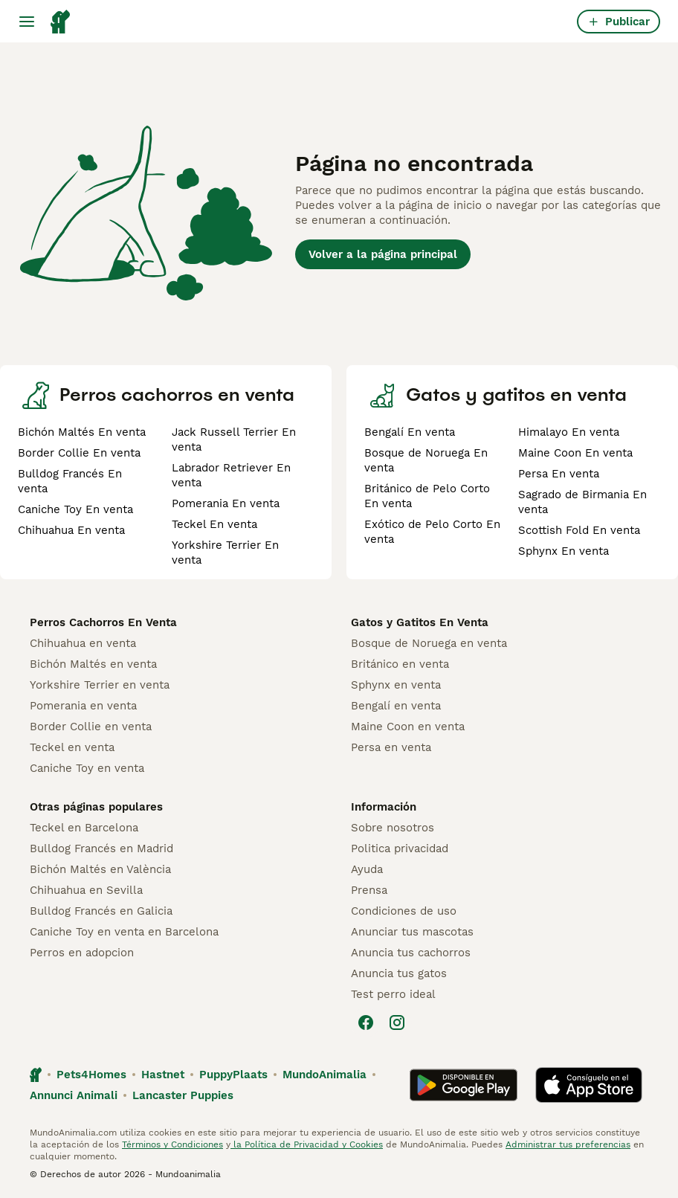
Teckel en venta (72, 747)
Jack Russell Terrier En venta (234, 439)
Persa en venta (391, 747)
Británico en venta (400, 664)
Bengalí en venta (396, 705)
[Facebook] (366, 1022)
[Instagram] (397, 1022)
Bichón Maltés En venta (82, 432)
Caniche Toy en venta (87, 768)
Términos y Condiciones (172, 1144)
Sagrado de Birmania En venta (582, 502)
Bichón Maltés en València (100, 869)
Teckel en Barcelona (84, 827)
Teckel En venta (214, 524)
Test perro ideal (393, 994)
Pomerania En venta (226, 503)
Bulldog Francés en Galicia (101, 911)
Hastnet (162, 1074)
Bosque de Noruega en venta (429, 643)
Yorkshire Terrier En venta (225, 552)
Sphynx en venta (396, 685)
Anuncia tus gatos (399, 973)
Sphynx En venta (563, 551)
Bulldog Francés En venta (70, 481)
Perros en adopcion (82, 952)
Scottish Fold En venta (579, 530)
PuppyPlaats (233, 1074)
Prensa (369, 890)
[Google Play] (463, 1085)
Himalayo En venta (568, 432)
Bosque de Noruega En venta (426, 460)
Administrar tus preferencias (568, 1144)
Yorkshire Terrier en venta (100, 685)
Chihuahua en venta (83, 643)
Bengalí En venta (409, 432)
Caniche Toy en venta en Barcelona (124, 931)
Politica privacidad (399, 848)
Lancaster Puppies (182, 1095)
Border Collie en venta (91, 726)
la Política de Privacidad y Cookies (306, 1144)
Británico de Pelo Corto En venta (427, 496)
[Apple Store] (588, 1085)
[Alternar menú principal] (27, 21)
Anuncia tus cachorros (411, 952)
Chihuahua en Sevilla (86, 890)
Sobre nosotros (392, 827)
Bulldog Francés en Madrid (101, 848)
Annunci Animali (73, 1095)
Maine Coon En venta (575, 453)
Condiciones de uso (403, 911)
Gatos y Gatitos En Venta (419, 622)
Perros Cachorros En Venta (103, 622)
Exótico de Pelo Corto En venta (432, 532)
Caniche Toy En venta (75, 509)
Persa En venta (558, 473)
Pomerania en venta (83, 705)
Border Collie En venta (79, 453)
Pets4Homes (91, 1074)
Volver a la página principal (383, 254)
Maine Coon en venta (408, 726)
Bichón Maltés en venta (93, 664)
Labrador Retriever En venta (231, 475)
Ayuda (367, 869)
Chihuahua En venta (71, 530)
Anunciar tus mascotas (412, 931)
